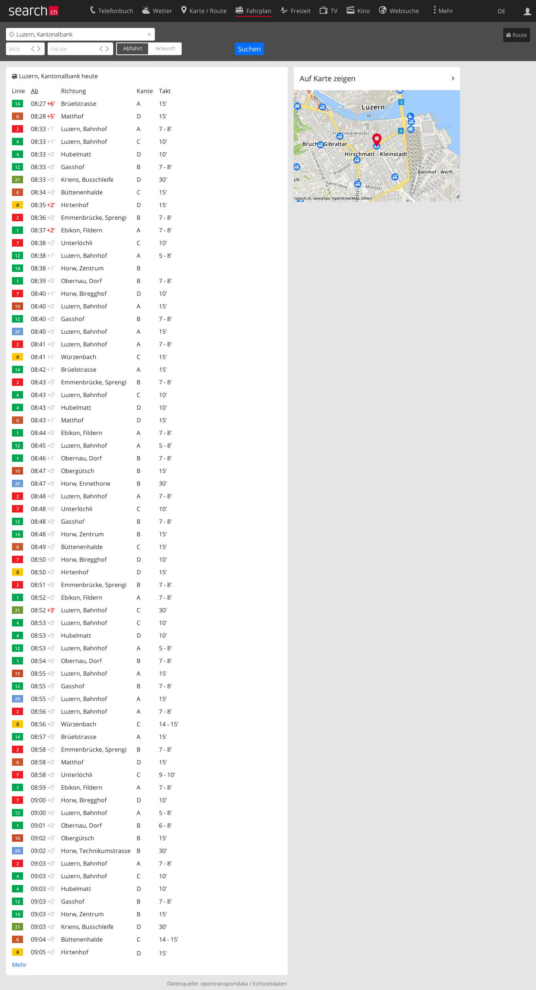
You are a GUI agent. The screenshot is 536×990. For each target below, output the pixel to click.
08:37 (43, 230)
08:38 (43, 243)
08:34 (43, 192)
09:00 (43, 800)
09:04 (43, 939)
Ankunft (165, 48)
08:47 (43, 471)
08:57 (43, 737)
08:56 (43, 711)
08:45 (43, 445)
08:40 (43, 293)
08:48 (43, 496)
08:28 (43, 116)
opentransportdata (224, 983)
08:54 (43, 661)
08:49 (43, 547)
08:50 (43, 559)
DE (501, 11)
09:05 (43, 952)
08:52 (43, 597)
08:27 (43, 103)
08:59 (43, 787)
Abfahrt (132, 48)
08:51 (43, 585)
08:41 (43, 344)
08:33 (43, 129)
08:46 (43, 458)
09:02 (43, 838)
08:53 (43, 623)
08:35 (43, 205)
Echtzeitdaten (270, 983)
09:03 (43, 863)
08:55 (43, 673)
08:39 (43, 281)
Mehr (19, 965)
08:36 (43, 217)
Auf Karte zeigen (327, 78)
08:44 (43, 433)
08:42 (43, 369)
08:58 (43, 749)
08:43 (43, 382)
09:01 (43, 825)
